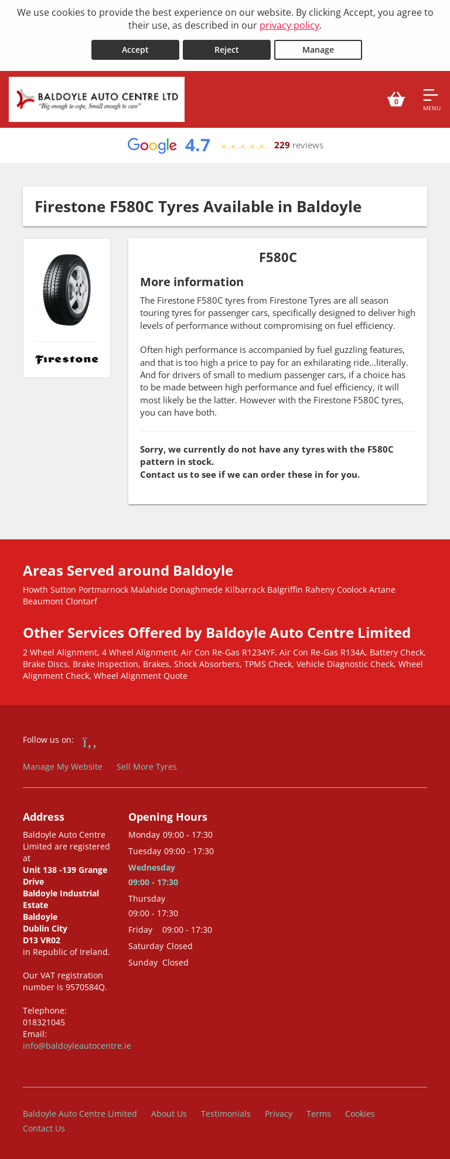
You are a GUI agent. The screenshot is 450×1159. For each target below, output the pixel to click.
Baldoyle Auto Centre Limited (80, 1111)
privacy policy (289, 25)
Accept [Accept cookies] (135, 47)
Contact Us (44, 1126)
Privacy (278, 1111)
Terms (318, 1111)
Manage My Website (63, 764)
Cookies (360, 1111)
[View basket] (396, 97)
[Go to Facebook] (90, 739)
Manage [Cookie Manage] (318, 47)
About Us (169, 1111)
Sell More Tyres (147, 764)
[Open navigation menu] (432, 97)
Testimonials (226, 1111)
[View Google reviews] (225, 143)
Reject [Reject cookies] (226, 47)
